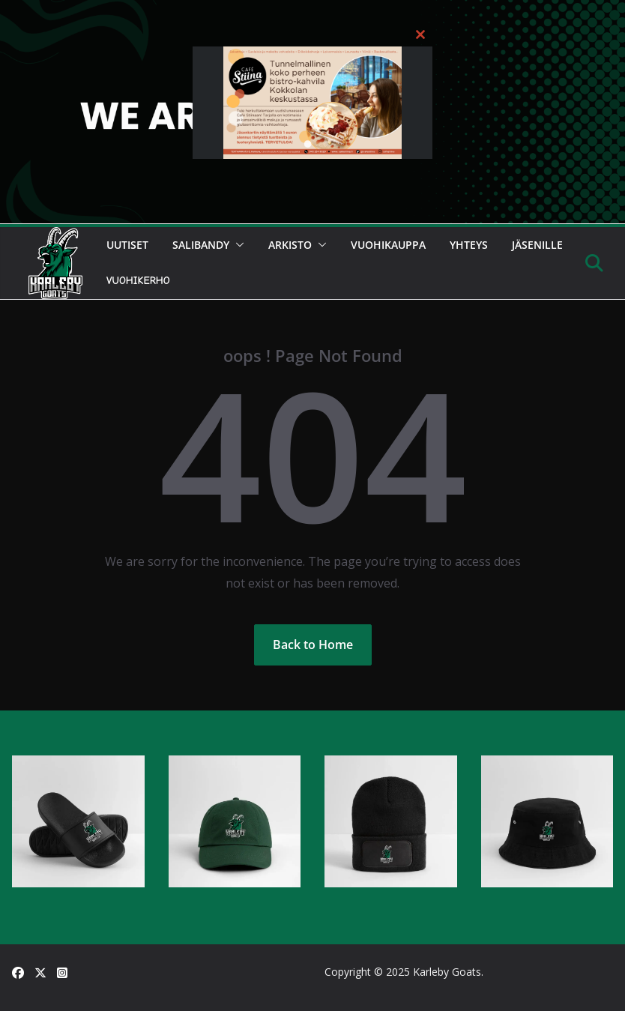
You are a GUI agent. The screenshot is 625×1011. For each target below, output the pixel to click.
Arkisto (290, 245)
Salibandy (200, 245)
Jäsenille (537, 245)
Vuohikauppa (388, 245)
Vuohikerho (138, 280)
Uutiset (127, 245)
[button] (236, 245)
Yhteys (469, 245)
